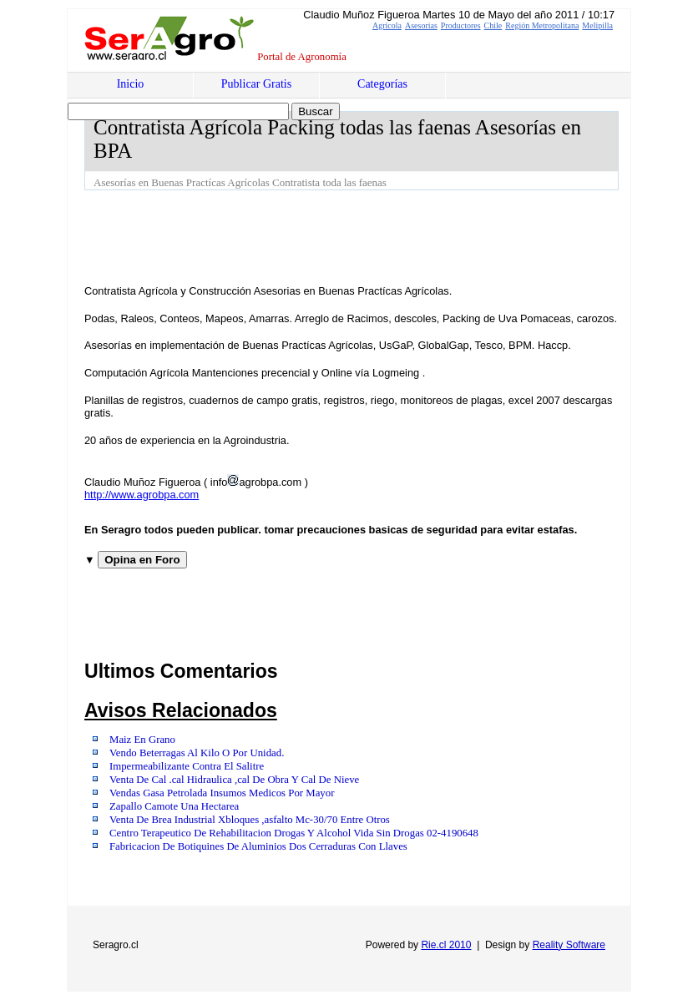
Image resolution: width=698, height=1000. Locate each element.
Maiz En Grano (142, 739)
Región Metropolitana (542, 25)
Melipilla (597, 25)
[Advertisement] (388, 236)
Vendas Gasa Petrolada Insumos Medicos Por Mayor (221, 793)
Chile (493, 25)
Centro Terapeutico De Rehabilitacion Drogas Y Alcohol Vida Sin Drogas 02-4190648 (293, 833)
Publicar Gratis (256, 84)
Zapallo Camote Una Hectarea (174, 806)
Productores (461, 25)
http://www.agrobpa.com (141, 494)
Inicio (130, 84)
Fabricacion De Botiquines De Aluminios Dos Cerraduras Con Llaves (258, 846)
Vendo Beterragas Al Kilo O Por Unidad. (196, 753)
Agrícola (387, 25)
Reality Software (569, 945)
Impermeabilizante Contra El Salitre (186, 766)
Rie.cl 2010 (446, 945)
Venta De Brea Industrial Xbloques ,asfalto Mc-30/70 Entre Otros (249, 820)
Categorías (382, 84)
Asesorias (421, 25)
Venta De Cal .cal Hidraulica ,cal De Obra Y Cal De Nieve (234, 779)
